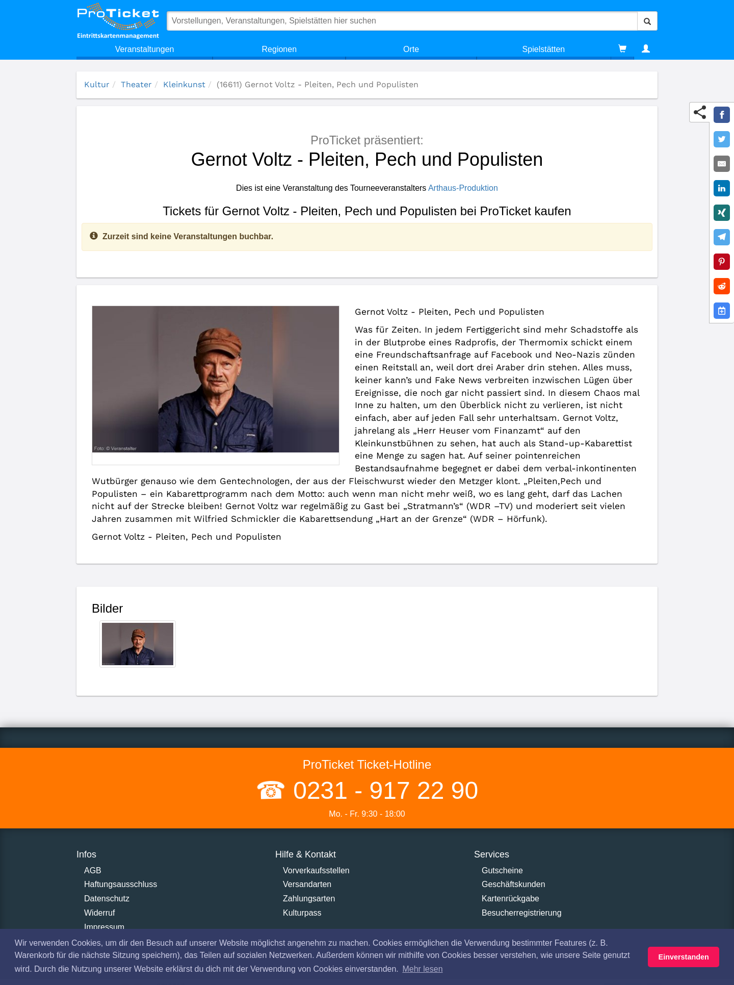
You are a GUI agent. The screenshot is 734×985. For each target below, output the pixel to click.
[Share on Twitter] (722, 139)
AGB (92, 870)
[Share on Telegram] (722, 237)
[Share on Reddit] (722, 286)
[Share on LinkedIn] (722, 188)
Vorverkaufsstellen (316, 870)
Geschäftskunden (513, 884)
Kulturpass (302, 912)
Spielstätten (543, 49)
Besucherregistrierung (522, 912)
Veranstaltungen (144, 49)
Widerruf (99, 912)
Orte (411, 49)
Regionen (279, 49)
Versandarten (307, 884)
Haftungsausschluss (120, 884)
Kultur (97, 84)
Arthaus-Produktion (463, 188)
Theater (136, 84)
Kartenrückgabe (510, 898)
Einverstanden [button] (684, 957)
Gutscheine (502, 870)
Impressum (104, 927)
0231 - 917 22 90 (382, 790)
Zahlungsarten (309, 898)
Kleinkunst (184, 84)
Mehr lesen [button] (422, 969)
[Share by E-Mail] (722, 164)
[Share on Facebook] (722, 115)
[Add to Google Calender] (722, 310)
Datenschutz (106, 898)
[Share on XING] (722, 213)
